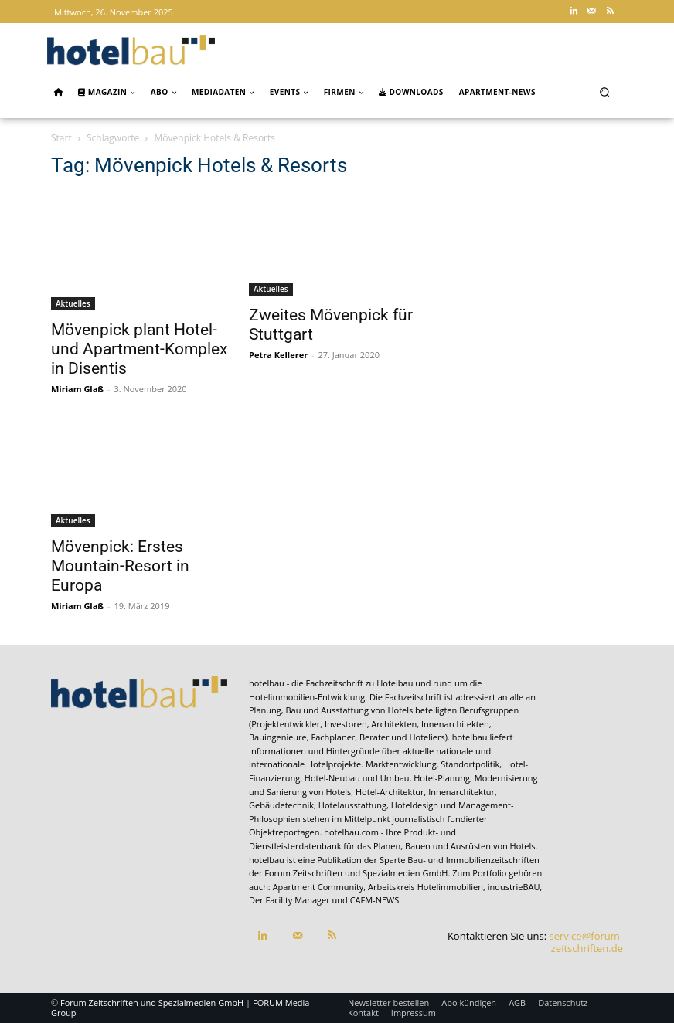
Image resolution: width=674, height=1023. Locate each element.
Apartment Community (318, 887)
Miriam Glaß (77, 389)
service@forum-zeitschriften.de (586, 942)
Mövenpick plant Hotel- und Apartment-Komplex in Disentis (139, 349)
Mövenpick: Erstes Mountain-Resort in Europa (120, 565)
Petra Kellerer (278, 355)
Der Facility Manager (289, 900)
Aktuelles (73, 303)
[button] (605, 91)
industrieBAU (514, 887)
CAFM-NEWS (375, 900)
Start (61, 137)
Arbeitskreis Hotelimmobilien (425, 887)
